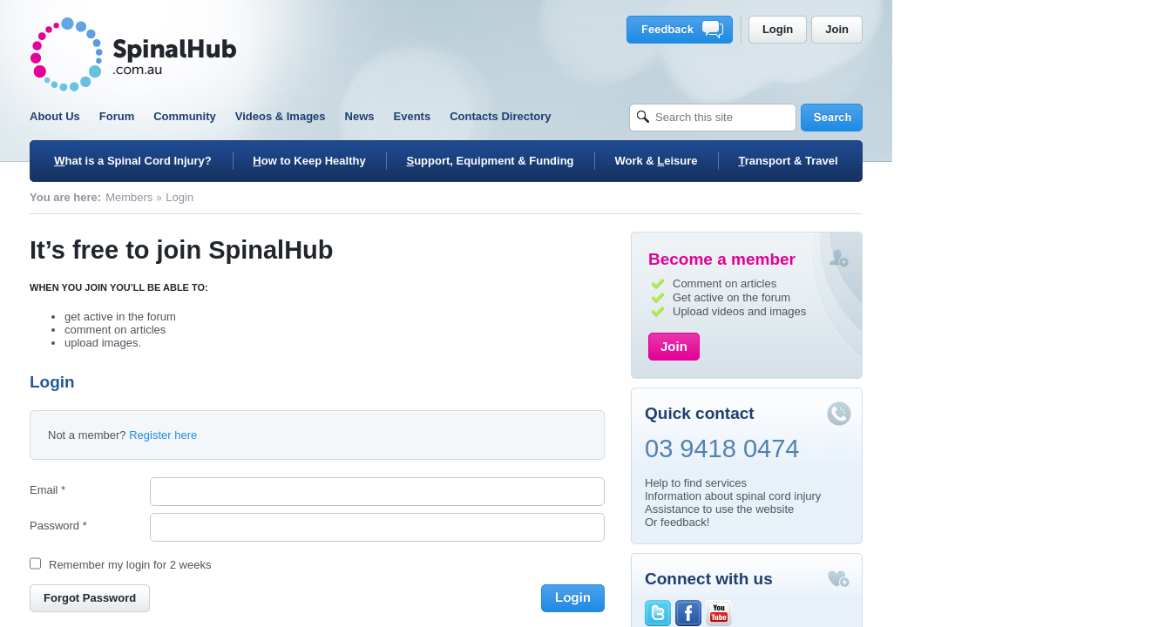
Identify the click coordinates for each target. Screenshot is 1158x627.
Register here (296, 435)
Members (262, 197)
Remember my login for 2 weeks (263, 564)
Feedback (815, 30)
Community (318, 116)
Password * (191, 525)
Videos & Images (413, 116)
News (492, 116)
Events (545, 116)
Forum (249, 116)
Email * (181, 489)
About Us (188, 116)
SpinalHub (266, 54)
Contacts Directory (633, 116)
